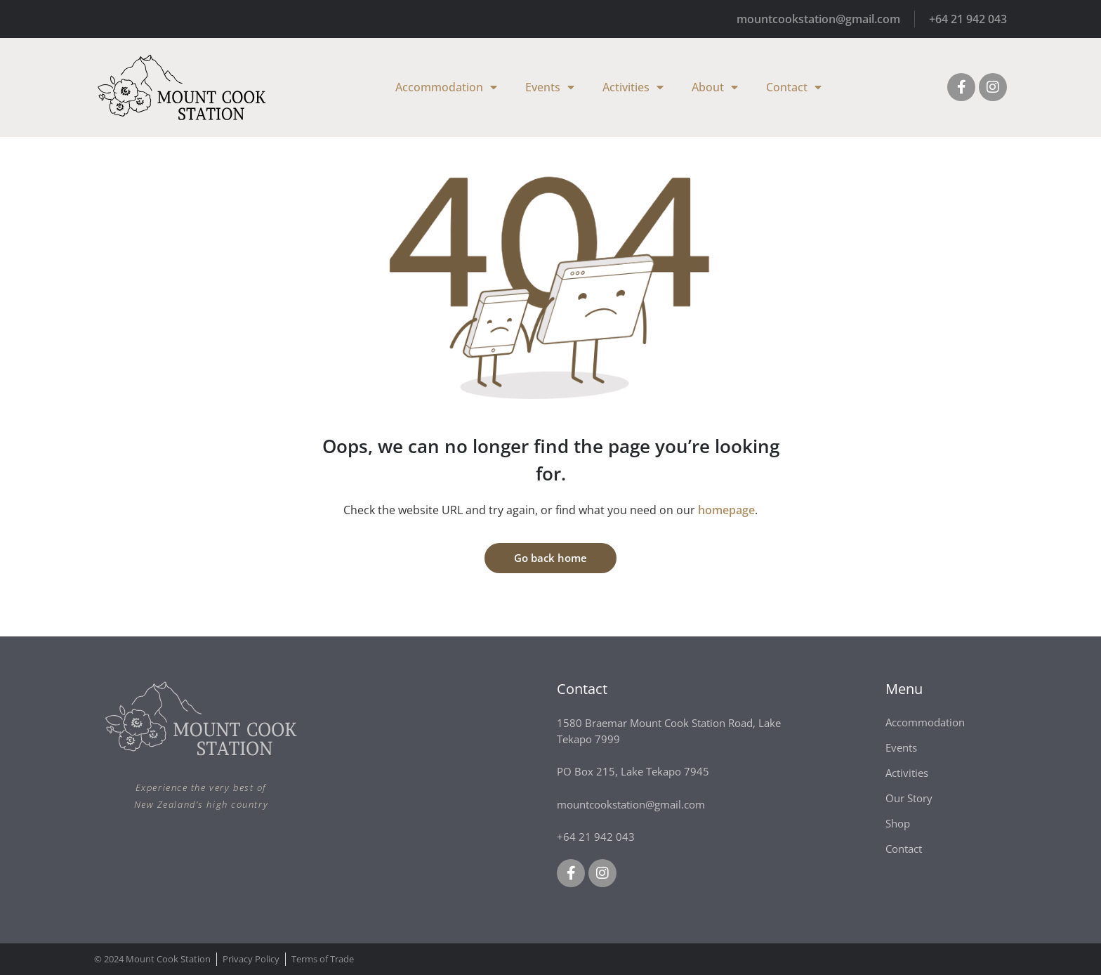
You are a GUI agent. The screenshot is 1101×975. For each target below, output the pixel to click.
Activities (633, 87)
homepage (726, 510)
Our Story (908, 798)
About (715, 87)
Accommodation (446, 87)
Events (549, 87)
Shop (897, 823)
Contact (794, 87)
